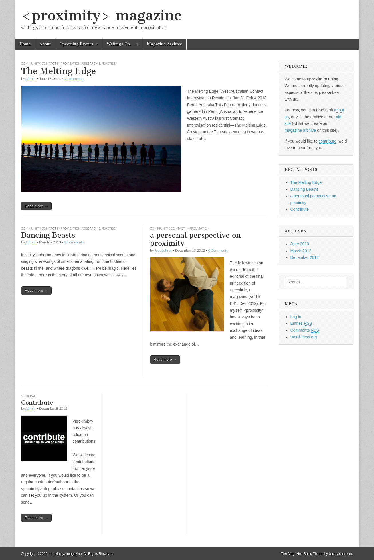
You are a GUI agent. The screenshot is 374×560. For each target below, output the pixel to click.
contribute (327, 141)
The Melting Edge (58, 71)
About (45, 44)
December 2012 (304, 257)
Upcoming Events (76, 44)
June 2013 (299, 244)
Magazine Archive (164, 44)
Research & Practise (99, 63)
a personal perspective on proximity (195, 239)
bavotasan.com (340, 554)
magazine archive (300, 130)
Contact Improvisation (61, 63)
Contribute (37, 402)
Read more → (36, 206)
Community (31, 63)
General (28, 396)
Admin (30, 78)
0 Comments (73, 78)
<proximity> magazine (101, 15)
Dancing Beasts (48, 235)
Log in (295, 316)
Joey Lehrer (163, 250)
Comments (304, 330)
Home (25, 44)
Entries (301, 323)
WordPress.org (303, 337)
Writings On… (120, 44)
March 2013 (301, 251)
